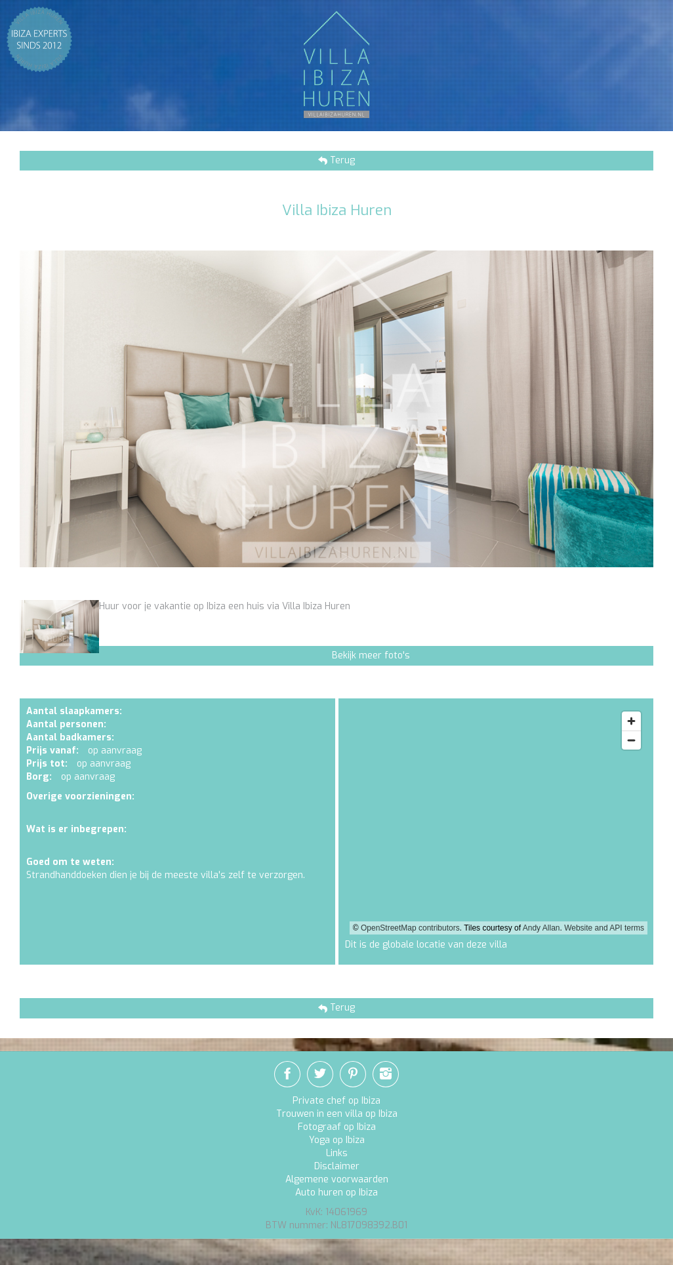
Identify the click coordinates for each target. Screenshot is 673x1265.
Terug (341, 160)
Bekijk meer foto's (371, 655)
